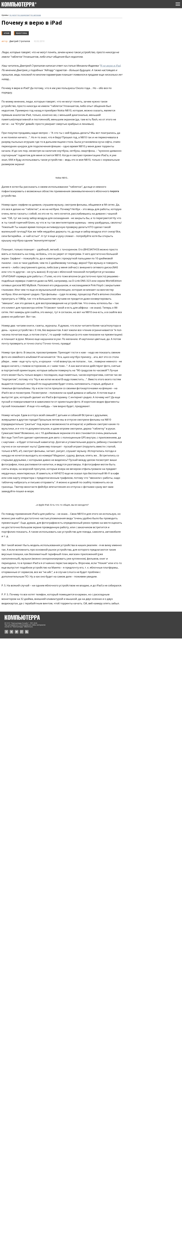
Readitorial (21, 33)
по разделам (23, 15)
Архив (6, 33)
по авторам (36, 15)
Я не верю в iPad (110, 65)
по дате (12, 15)
